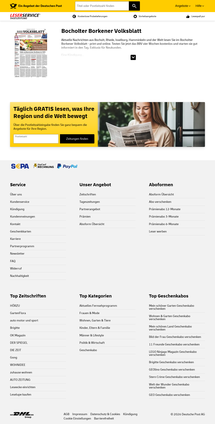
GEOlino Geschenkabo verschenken (172, 370)
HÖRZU (15, 306)
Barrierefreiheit (104, 418)
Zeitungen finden (77, 139)
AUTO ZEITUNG (20, 380)
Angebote (181, 5)
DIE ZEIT (15, 350)
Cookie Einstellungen (77, 418)
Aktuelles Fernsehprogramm (98, 306)
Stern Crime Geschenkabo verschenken (174, 377)
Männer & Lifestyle (91, 335)
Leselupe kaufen (20, 395)
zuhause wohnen (21, 372)
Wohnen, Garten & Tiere (95, 320)
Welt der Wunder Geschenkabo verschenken (169, 386)
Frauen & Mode (89, 313)
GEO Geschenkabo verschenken (169, 395)
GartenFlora (18, 313)
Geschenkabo (88, 350)
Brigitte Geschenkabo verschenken (171, 362)
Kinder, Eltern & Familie (94, 328)
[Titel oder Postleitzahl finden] (107, 6)
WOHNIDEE (17, 365)
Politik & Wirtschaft (92, 343)
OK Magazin (18, 335)
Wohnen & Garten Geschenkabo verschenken (169, 317)
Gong (13, 357)
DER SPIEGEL (19, 343)
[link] (36, 6)
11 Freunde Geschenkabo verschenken (174, 344)
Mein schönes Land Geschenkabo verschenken (170, 328)
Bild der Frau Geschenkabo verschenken (175, 337)
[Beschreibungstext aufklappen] (133, 57)
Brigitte (15, 328)
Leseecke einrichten (22, 387)
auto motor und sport (24, 320)
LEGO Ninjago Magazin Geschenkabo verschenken (173, 353)
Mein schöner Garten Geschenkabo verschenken (171, 307)
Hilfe (199, 5)
